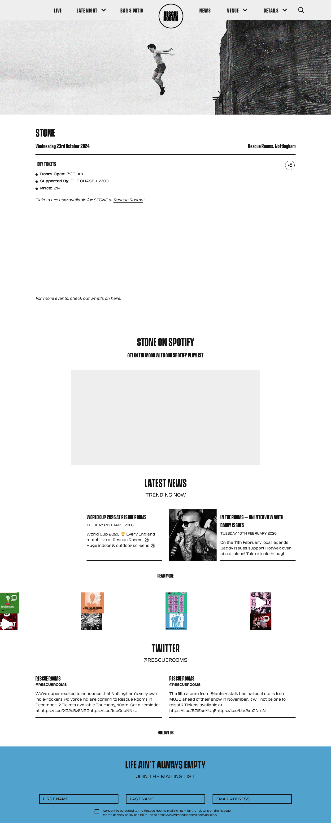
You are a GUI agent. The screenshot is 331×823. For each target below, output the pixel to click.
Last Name (142, 799)
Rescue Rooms (128, 199)
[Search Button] (289, 10)
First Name (55, 799)
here (115, 298)
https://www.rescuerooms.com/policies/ (187, 815)
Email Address (233, 799)
